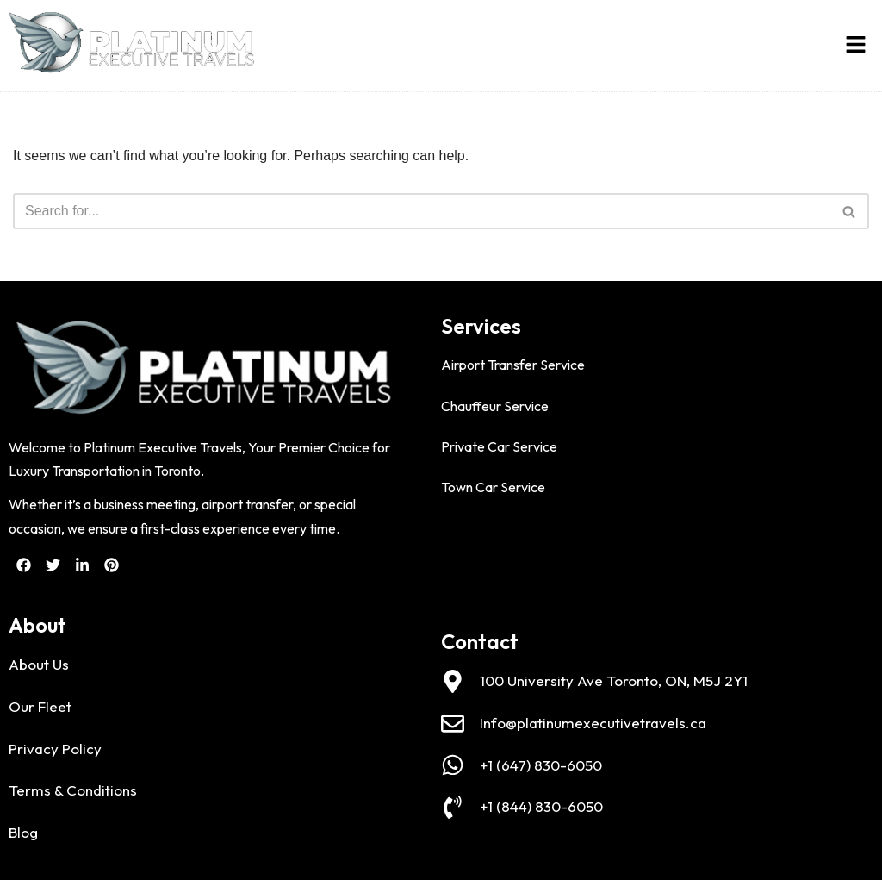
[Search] (421, 211)
